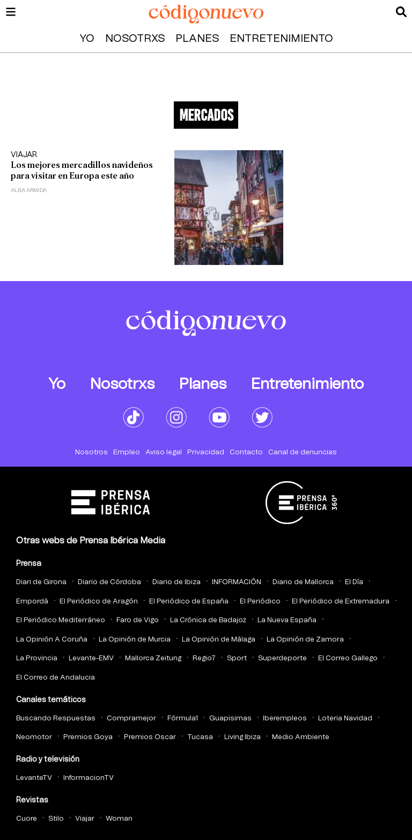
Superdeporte (282, 658)
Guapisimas (230, 718)
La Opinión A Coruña (51, 639)
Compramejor (131, 718)
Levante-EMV (91, 658)
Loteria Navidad (345, 718)
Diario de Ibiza (176, 582)
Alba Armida (29, 190)
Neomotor (34, 737)
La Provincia (36, 658)
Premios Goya (88, 737)
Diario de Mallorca (303, 582)
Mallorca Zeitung (153, 658)
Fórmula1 (182, 718)
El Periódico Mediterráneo (60, 620)
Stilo (56, 818)
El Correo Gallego (348, 658)
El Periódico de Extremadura (340, 601)
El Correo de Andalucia (55, 677)
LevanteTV (34, 778)
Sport (237, 658)
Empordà (32, 601)
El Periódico (260, 601)
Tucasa (200, 737)
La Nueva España (287, 620)
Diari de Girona (41, 582)
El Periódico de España (189, 601)
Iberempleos (285, 718)
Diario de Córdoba (109, 582)
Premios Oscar (150, 737)
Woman (119, 818)
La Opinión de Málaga (218, 639)
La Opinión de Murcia (135, 639)
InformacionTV (88, 778)
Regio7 (204, 658)
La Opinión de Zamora (305, 639)
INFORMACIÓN (236, 582)
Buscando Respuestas (55, 718)
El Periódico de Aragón (99, 601)
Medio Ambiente (300, 737)
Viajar (24, 155)
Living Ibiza (242, 737)
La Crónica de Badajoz (208, 620)
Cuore (26, 818)
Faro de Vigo (137, 620)
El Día (354, 582)
